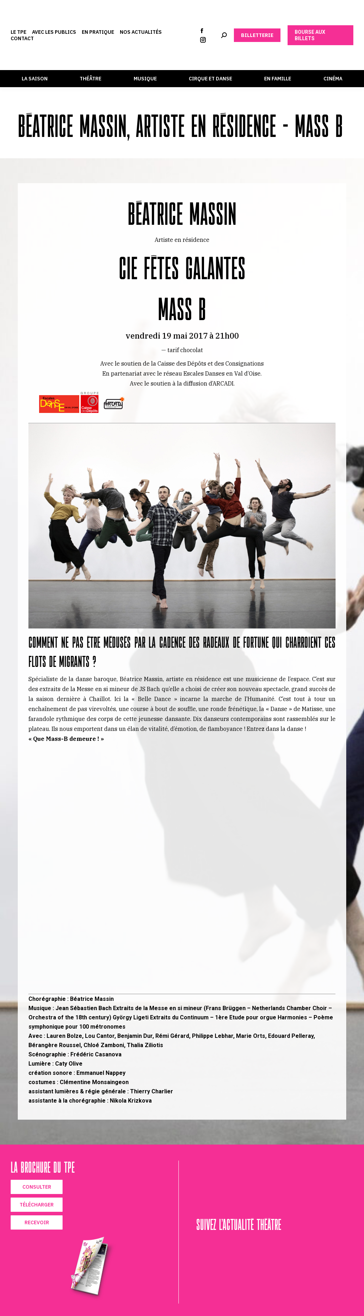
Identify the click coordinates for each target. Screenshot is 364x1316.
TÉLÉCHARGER (37, 1204)
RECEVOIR (37, 1222)
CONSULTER (36, 1187)
